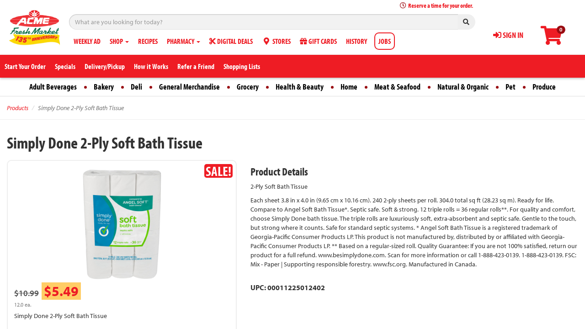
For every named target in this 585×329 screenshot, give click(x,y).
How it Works (151, 66)
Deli (136, 86)
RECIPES (148, 41)
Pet (510, 86)
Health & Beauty (300, 86)
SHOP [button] (119, 41)
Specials (65, 66)
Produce (544, 86)
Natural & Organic (463, 86)
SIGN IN (508, 35)
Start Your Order (25, 66)
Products (17, 108)
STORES (276, 41)
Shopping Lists (241, 66)
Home (348, 86)
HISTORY (356, 41)
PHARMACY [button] (183, 41)
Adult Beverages (53, 86)
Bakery (104, 86)
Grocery (248, 86)
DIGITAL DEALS (231, 41)
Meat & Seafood (397, 86)
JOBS (384, 41)
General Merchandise (189, 86)
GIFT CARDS (318, 41)
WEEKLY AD (87, 41)
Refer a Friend (195, 66)
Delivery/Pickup (105, 66)
